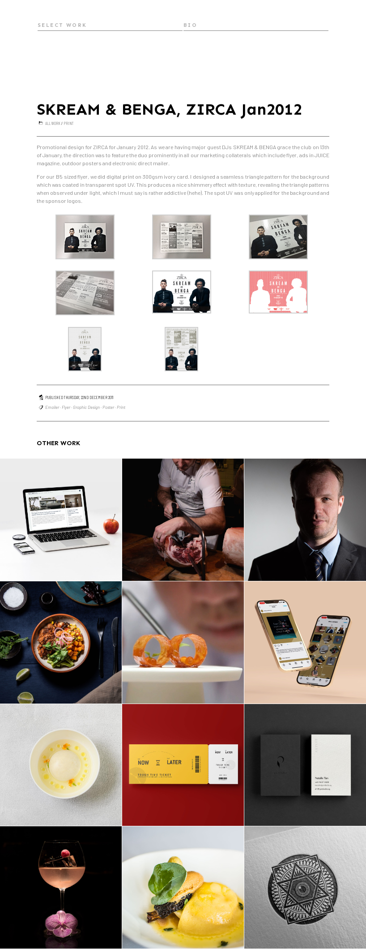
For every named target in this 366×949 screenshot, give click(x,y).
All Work (52, 123)
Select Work (62, 25)
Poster (108, 407)
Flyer (66, 407)
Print (69, 123)
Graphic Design (86, 407)
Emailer (52, 407)
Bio (190, 25)
